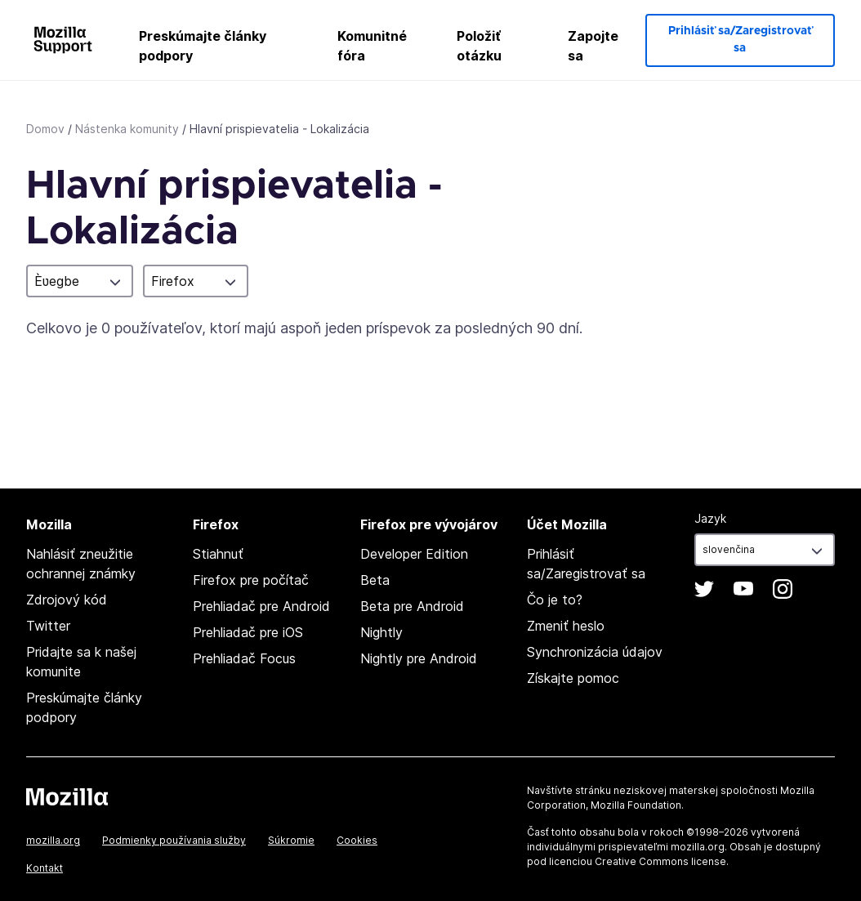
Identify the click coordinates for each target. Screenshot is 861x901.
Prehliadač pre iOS (248, 632)
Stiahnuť (218, 554)
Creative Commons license (660, 861)
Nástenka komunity (127, 129)
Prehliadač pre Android (261, 606)
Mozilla (67, 796)
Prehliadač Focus (244, 658)
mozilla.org (53, 840)
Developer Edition (414, 554)
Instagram (782, 589)
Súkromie (291, 840)
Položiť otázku (479, 46)
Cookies (357, 840)
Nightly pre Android (418, 658)
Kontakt (44, 868)
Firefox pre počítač (251, 580)
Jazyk (710, 518)
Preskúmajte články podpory (202, 46)
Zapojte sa (593, 46)
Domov (45, 129)
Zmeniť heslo (565, 626)
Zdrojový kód (66, 599)
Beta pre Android (412, 606)
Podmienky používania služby (174, 840)
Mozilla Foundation (636, 805)
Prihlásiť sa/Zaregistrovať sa (740, 39)
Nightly (381, 632)
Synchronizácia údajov (594, 652)
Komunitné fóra (372, 46)
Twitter (48, 626)
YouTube (743, 589)
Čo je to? (554, 599)
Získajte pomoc (573, 678)
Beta (375, 580)
